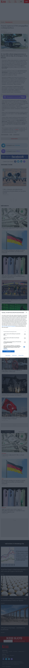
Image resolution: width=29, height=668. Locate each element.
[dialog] (14, 334)
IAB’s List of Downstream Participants (8, 326)
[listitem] (14, 331)
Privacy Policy (21, 355)
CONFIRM (8, 351)
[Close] (27, 313)
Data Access (14, 355)
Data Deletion (7, 355)
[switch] (24, 334)
